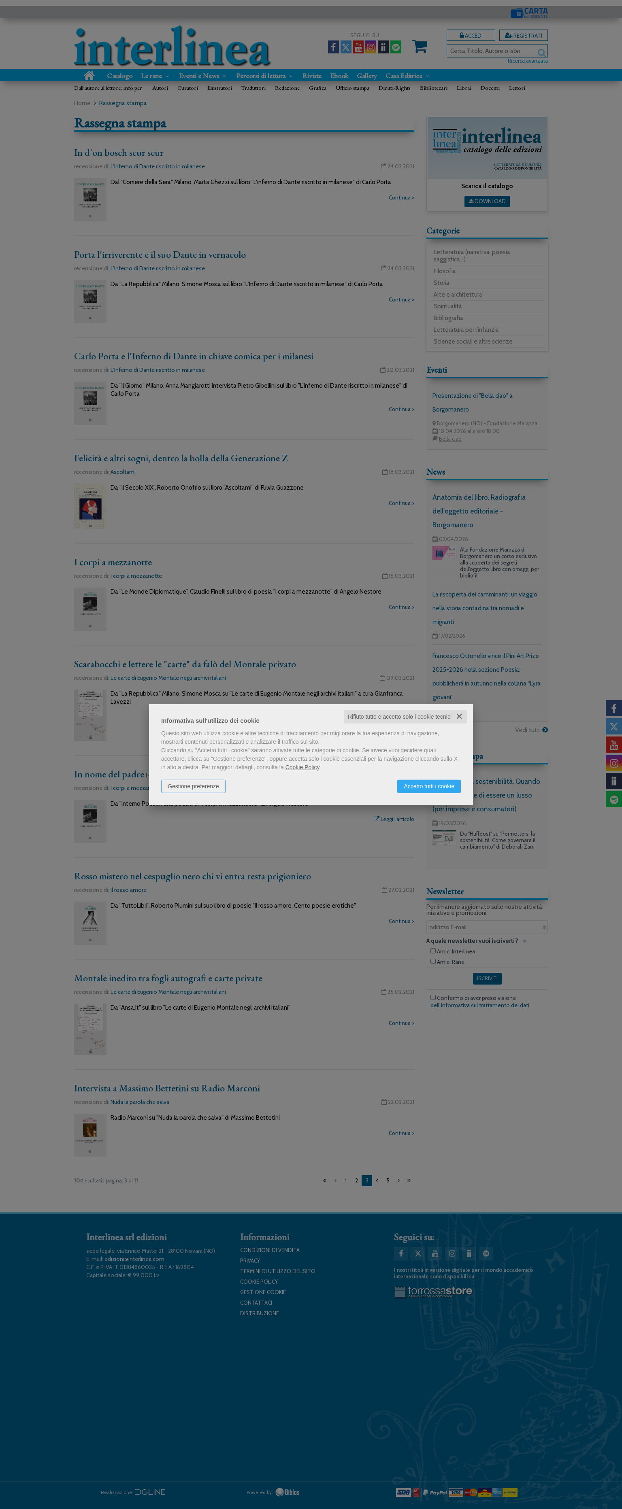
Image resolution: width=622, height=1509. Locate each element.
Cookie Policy (302, 767)
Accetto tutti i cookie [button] (429, 786)
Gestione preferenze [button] (193, 786)
